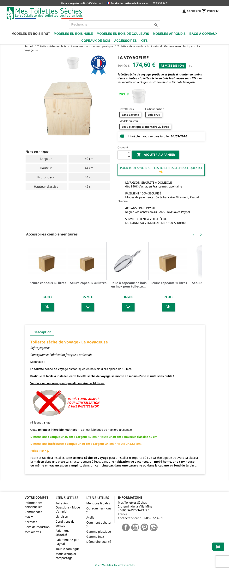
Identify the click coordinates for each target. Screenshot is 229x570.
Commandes (33, 512)
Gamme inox (95, 537)
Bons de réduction (37, 527)
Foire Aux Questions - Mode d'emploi (68, 507)
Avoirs (29, 517)
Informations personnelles (33, 505)
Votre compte (36, 497)
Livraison (62, 516)
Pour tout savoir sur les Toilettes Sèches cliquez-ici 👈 (161, 170)
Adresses (31, 522)
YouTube (135, 527)
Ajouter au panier (155, 154)
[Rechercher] (114, 24)
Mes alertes (33, 532)
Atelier (91, 517)
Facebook (126, 527)
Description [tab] (42, 332)
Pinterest (144, 527)
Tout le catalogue (68, 549)
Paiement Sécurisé (62, 533)
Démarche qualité (98, 542)
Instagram (154, 527)
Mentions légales (98, 503)
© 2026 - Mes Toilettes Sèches (115, 565)
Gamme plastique (98, 532)
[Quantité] (122, 155)
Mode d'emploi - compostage (67, 556)
